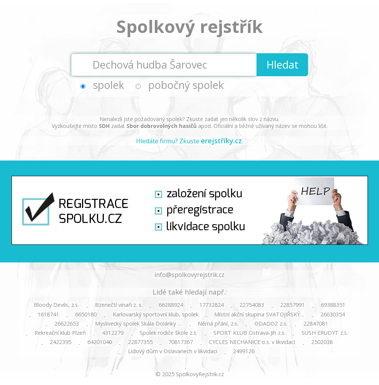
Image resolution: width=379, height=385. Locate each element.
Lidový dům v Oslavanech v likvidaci (172, 351)
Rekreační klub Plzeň (60, 332)
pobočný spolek (186, 85)
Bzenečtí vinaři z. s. (119, 304)
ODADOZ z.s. (270, 323)
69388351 (333, 304)
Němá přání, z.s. (218, 323)
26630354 (332, 314)
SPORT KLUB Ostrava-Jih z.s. (249, 332)
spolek (108, 85)
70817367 (180, 342)
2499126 (243, 351)
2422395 (60, 342)
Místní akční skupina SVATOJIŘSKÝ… (259, 314)
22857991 (292, 304)
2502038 (322, 342)
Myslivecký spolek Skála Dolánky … (138, 323)
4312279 (112, 332)
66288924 (171, 304)
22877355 (140, 342)
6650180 (86, 314)
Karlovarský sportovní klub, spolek (156, 314)
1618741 (48, 314)
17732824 (211, 304)
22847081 (316, 323)
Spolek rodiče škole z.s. (168, 332)
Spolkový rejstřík (189, 26)
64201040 (99, 342)
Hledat (282, 64)
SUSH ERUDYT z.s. (325, 332)
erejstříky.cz (221, 140)
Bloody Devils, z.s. (56, 304)
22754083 (252, 304)
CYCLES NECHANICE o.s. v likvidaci (252, 342)
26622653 (66, 323)
